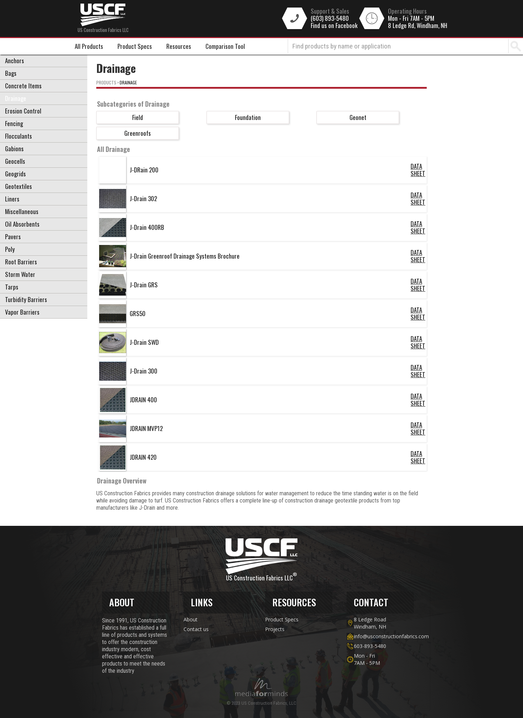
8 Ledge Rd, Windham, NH (417, 25)
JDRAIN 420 (143, 457)
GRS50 (137, 313)
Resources (178, 46)
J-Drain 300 (143, 370)
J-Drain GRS (144, 284)
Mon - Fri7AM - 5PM (367, 659)
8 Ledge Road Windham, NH (370, 623)
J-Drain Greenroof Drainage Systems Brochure (185, 255)
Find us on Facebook (334, 25)
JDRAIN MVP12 (146, 428)
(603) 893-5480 (330, 18)
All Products (89, 46)
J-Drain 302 (143, 198)
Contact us (196, 629)
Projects (274, 629)
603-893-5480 (370, 646)
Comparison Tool (225, 46)
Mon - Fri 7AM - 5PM (411, 18)
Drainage (128, 82)
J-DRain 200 (144, 169)
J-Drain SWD (144, 342)
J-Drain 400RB (147, 227)
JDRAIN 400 (143, 399)
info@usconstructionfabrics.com (384, 636)
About (191, 619)
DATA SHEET (418, 170)
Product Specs (134, 46)
